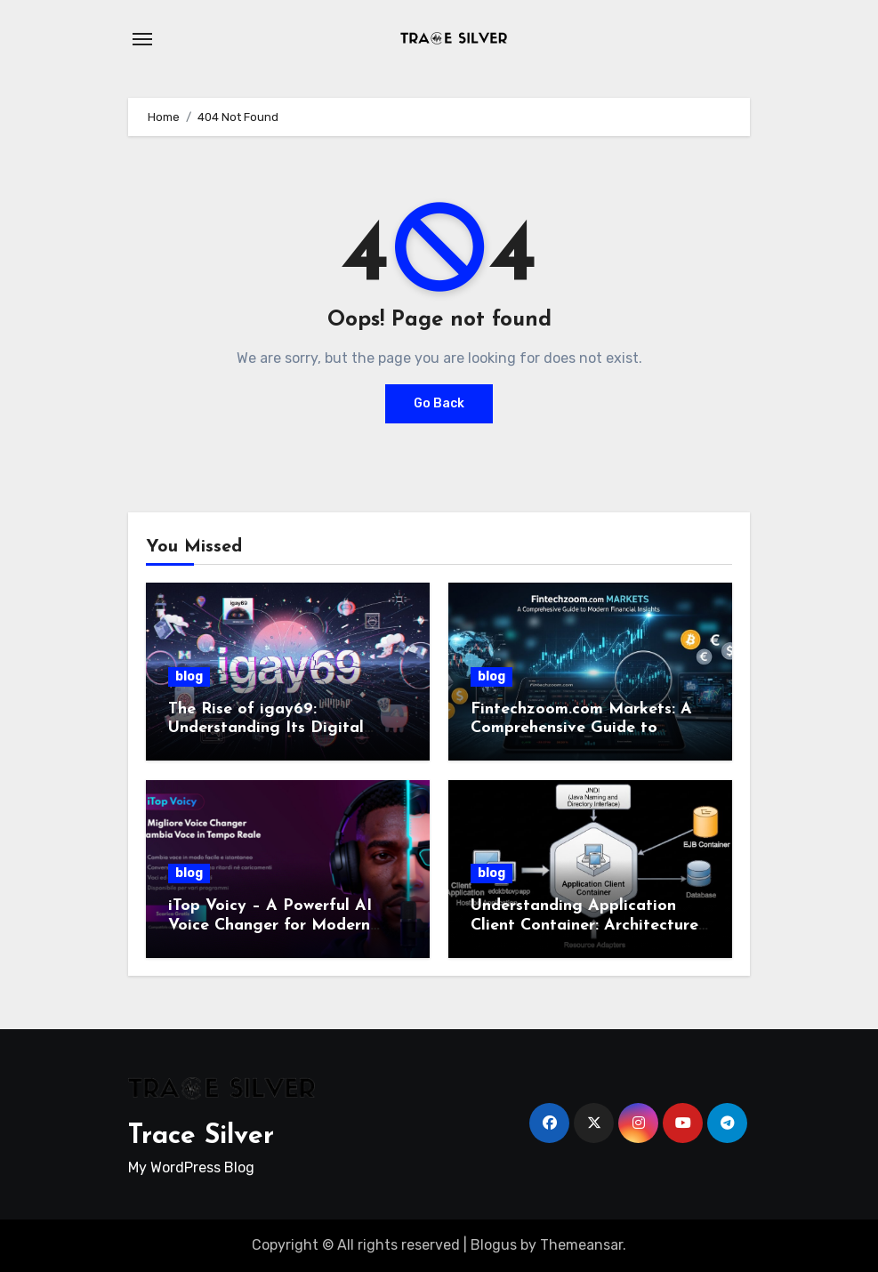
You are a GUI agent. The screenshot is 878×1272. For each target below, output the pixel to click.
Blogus (494, 1244)
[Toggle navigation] (142, 39)
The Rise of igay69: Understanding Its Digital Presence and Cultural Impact (281, 728)
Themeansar (581, 1244)
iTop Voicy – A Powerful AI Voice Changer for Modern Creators (270, 925)
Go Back (439, 403)
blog (189, 676)
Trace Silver (201, 1136)
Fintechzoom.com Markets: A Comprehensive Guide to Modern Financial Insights (581, 728)
